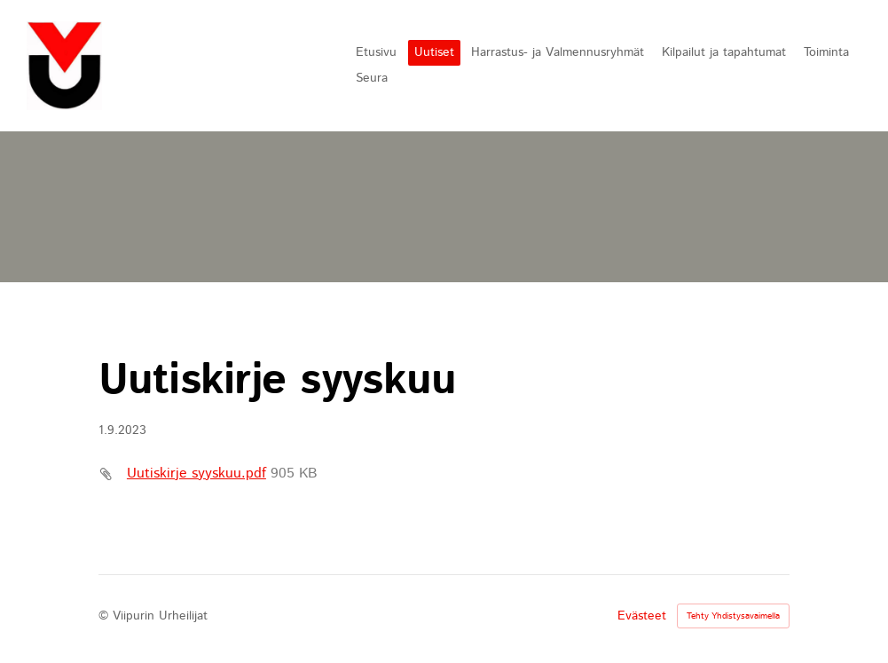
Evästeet (641, 616)
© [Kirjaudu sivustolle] (105, 616)
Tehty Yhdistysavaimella (733, 616)
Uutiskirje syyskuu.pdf (196, 473)
